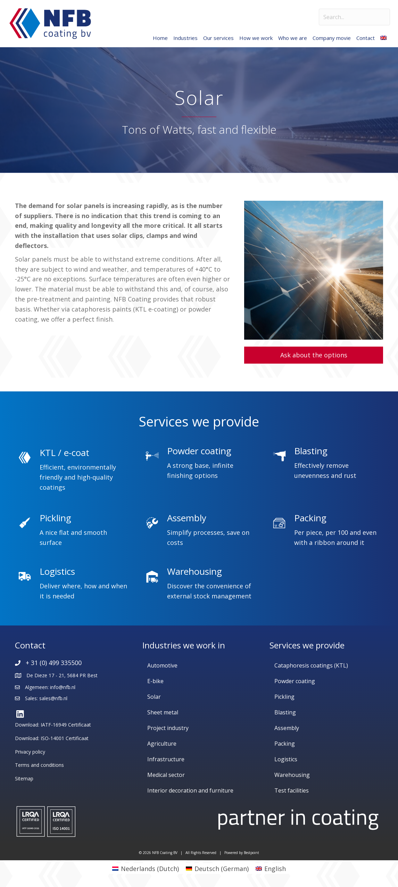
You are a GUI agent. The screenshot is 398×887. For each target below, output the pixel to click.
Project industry (168, 728)
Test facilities (291, 790)
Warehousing (292, 775)
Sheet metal (162, 712)
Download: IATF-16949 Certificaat (53, 724)
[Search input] (354, 17)
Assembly (286, 728)
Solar (154, 697)
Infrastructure (165, 759)
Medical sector (166, 775)
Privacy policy (30, 751)
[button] (313, 355)
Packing (284, 743)
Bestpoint (251, 852)
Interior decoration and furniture (190, 790)
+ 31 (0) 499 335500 (54, 662)
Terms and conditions (39, 765)
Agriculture (161, 743)
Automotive (162, 665)
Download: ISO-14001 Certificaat (52, 738)
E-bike (155, 681)
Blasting (285, 712)
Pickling (284, 697)
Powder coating (294, 681)
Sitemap (24, 778)
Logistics (285, 759)
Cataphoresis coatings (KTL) (311, 665)
